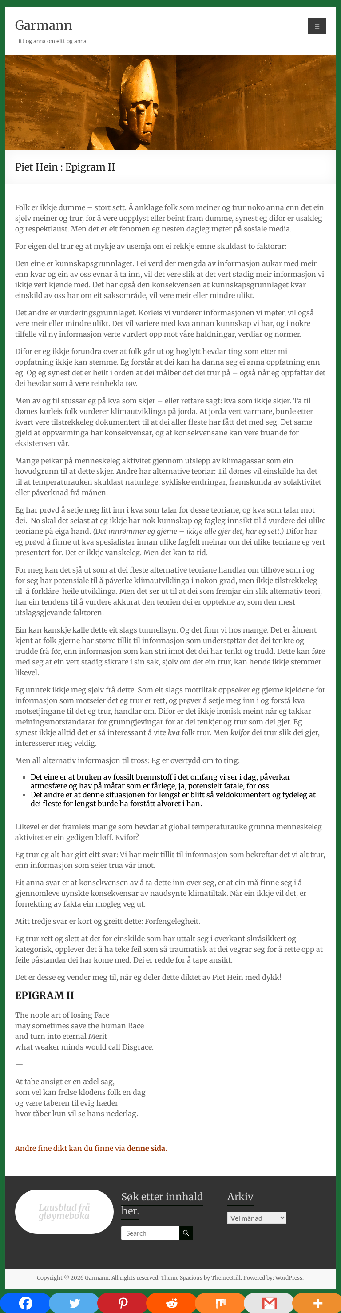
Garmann (43, 25)
